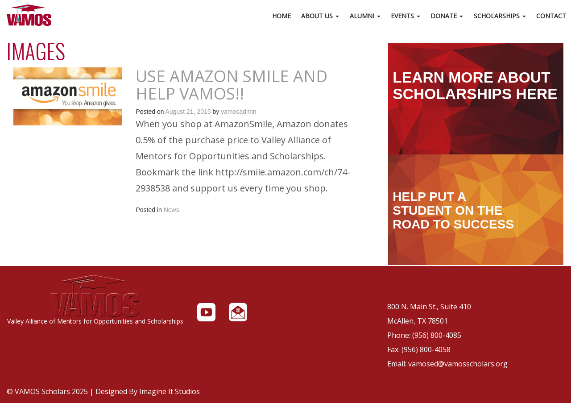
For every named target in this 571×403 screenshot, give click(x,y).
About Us (320, 16)
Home (281, 16)
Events (405, 16)
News (171, 209)
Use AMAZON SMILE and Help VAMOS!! (231, 85)
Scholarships (500, 16)
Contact (551, 16)
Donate (446, 16)
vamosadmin (238, 111)
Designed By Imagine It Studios (147, 391)
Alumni (365, 16)
